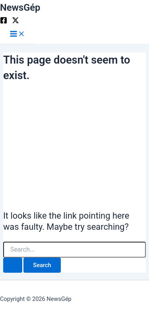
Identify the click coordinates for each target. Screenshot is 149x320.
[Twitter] (15, 21)
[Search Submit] (12, 265)
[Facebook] (3, 21)
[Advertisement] (74, 145)
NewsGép (20, 7)
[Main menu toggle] (17, 34)
